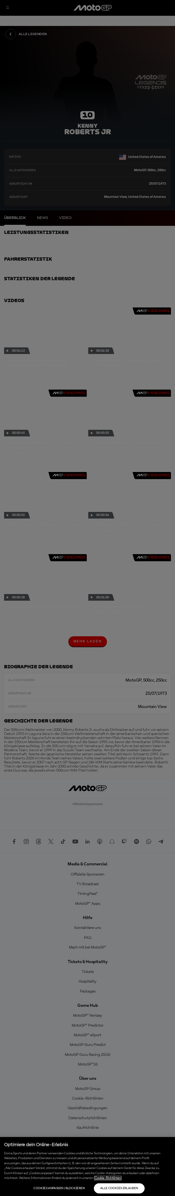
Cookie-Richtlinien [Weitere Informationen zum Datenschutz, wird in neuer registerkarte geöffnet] (108, 1178)
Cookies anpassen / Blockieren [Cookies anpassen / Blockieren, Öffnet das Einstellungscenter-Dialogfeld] (58, 1188)
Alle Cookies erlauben (119, 1188)
